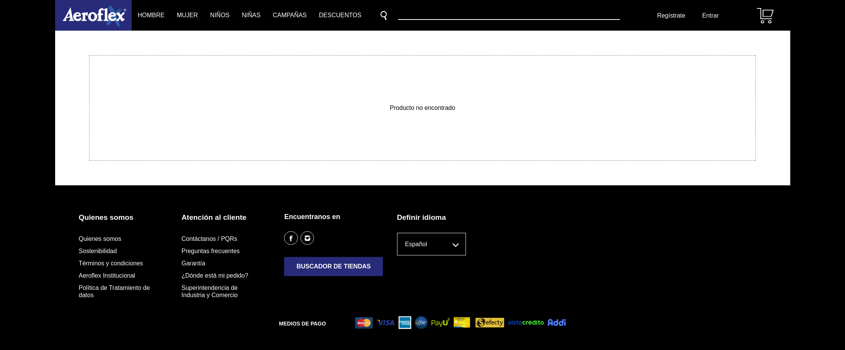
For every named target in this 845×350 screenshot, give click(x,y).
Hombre (151, 15)
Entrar (710, 15)
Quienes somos (100, 239)
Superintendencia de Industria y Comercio (209, 291)
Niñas (251, 15)
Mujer (187, 15)
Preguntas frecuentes (210, 251)
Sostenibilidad (98, 251)
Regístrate (671, 15)
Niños (220, 15)
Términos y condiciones (111, 263)
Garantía (193, 263)
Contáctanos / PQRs (209, 239)
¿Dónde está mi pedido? (214, 275)
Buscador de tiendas (333, 266)
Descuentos (340, 15)
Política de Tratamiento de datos (114, 291)
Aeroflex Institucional (107, 275)
